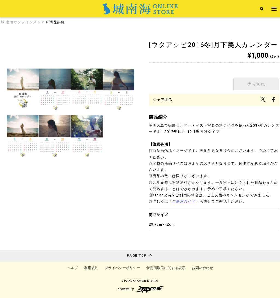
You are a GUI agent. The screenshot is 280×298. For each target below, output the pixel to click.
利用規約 (91, 268)
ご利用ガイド (184, 201)
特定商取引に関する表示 (165, 268)
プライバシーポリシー (122, 268)
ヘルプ (72, 268)
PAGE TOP (140, 255)
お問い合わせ (202, 268)
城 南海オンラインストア (23, 22)
